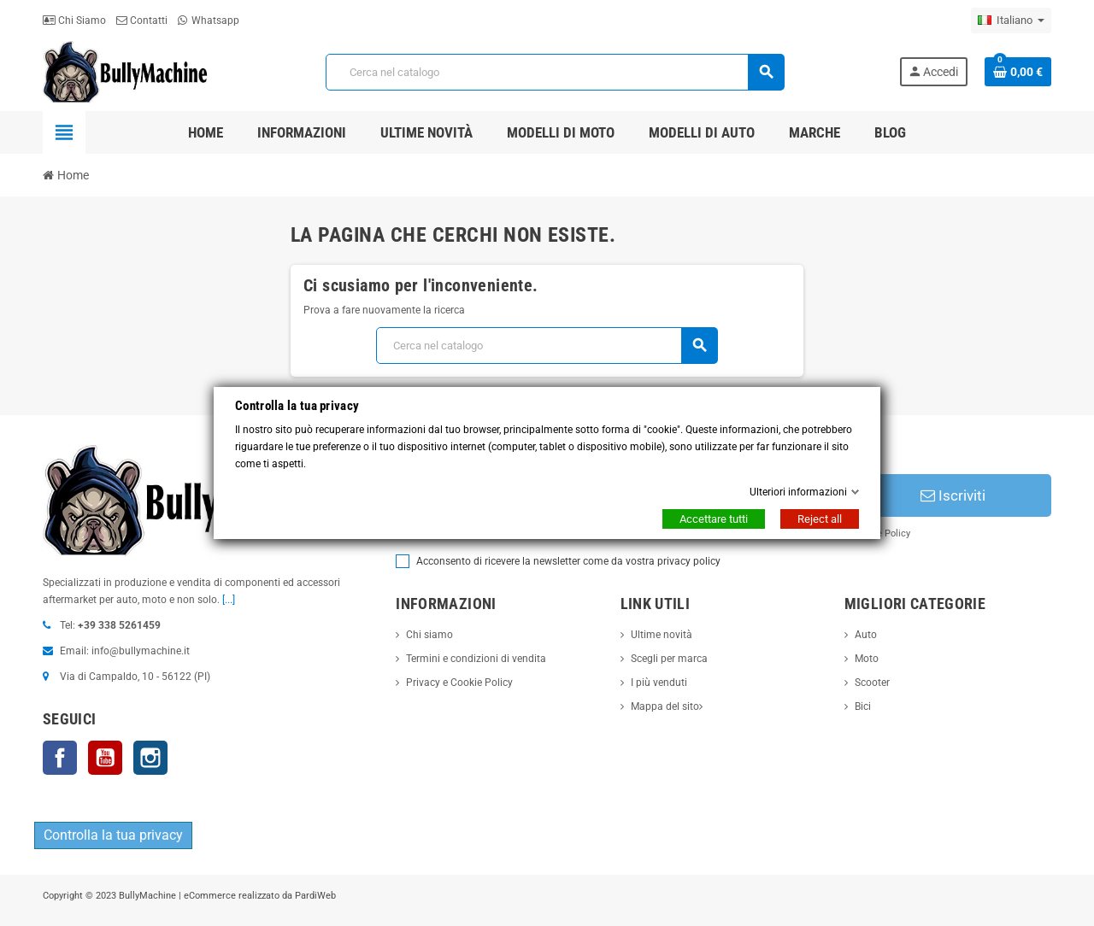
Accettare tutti (713, 519)
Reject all (819, 519)
